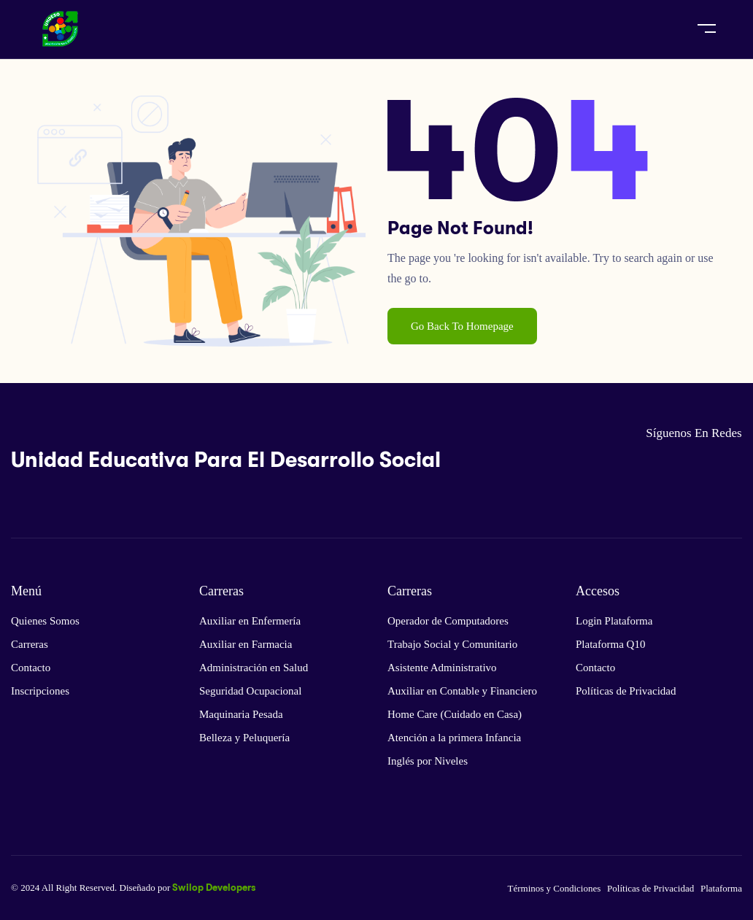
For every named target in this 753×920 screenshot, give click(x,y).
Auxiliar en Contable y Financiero (462, 691)
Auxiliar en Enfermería (250, 621)
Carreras (29, 644)
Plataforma (721, 888)
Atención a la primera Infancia (454, 737)
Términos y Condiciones (554, 888)
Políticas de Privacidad (626, 691)
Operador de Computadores (448, 621)
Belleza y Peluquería (244, 737)
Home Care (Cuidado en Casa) (454, 714)
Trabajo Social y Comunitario (452, 644)
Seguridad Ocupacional (250, 691)
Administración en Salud (253, 667)
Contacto (30, 667)
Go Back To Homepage (462, 326)
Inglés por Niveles (427, 761)
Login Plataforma (614, 621)
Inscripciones (40, 691)
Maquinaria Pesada (241, 714)
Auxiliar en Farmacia (245, 644)
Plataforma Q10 (610, 644)
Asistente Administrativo (442, 667)
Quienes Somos (45, 621)
